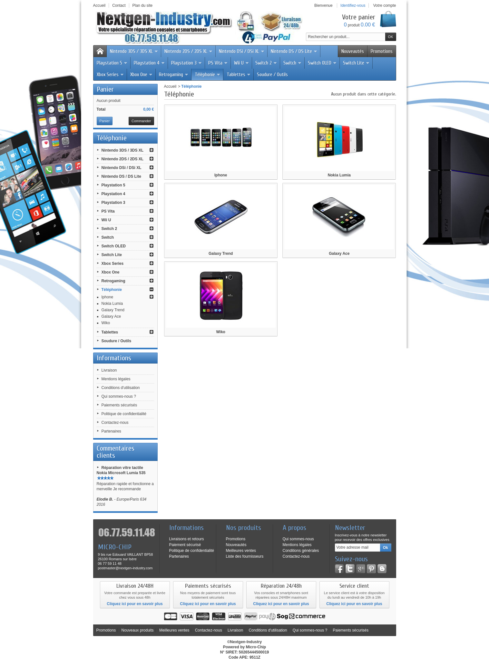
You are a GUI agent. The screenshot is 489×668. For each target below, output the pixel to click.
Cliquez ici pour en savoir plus (134, 604)
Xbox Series (110, 74)
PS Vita (218, 63)
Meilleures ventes (241, 550)
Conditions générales (301, 550)
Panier (105, 89)
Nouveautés (352, 51)
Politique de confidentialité (124, 414)
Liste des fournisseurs (245, 556)
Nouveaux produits (138, 630)
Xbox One (141, 74)
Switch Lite (356, 63)
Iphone (107, 297)
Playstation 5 (112, 63)
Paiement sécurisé (185, 545)
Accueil (170, 86)
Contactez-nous (115, 422)
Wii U (241, 63)
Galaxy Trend (113, 310)
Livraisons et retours (186, 539)
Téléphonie (207, 74)
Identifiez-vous (352, 5)
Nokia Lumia (112, 303)
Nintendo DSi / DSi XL (242, 51)
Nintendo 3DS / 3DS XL (134, 51)
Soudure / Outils (272, 74)
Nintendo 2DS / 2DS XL (188, 51)
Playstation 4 (149, 63)
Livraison (109, 370)
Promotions (382, 51)
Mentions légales (116, 379)
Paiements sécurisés (119, 405)
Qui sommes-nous (298, 539)
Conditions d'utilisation (121, 387)
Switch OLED (322, 63)
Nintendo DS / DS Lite (294, 51)
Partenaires (111, 431)
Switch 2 (266, 63)
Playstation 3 (186, 63)
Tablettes (239, 74)
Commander (141, 121)
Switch (292, 63)
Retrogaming (174, 74)
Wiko (106, 323)
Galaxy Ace (111, 316)
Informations (114, 358)
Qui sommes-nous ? (119, 396)
